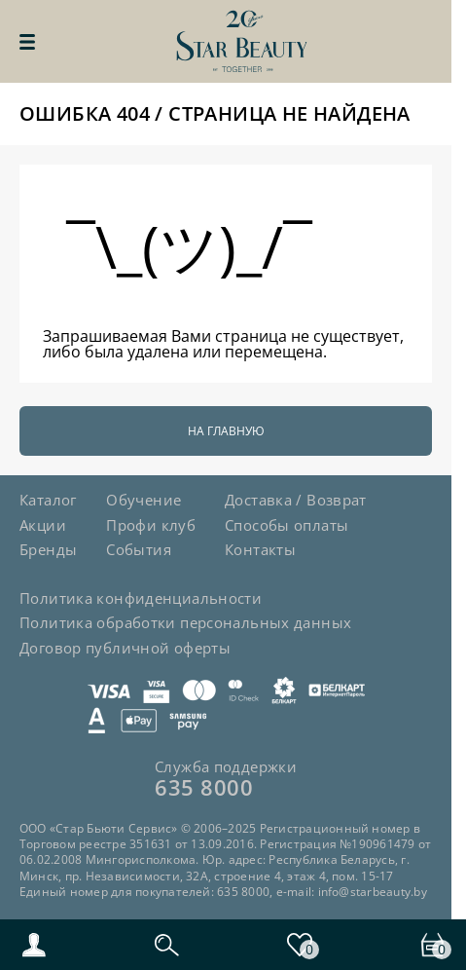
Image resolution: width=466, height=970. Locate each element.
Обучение (143, 499)
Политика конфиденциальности (140, 598)
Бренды (48, 549)
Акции (42, 525)
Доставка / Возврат (296, 499)
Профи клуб (151, 525)
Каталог (48, 499)
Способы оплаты (286, 525)
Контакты (260, 549)
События (138, 549)
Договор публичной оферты (125, 647)
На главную (226, 431)
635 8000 (204, 787)
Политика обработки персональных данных (185, 622)
